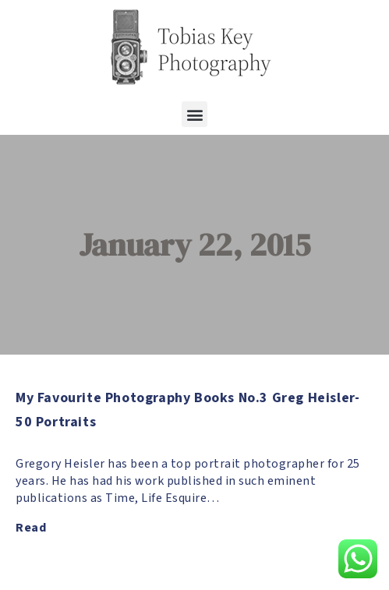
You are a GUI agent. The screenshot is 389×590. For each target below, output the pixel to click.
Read (31, 527)
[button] (194, 114)
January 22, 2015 (194, 245)
